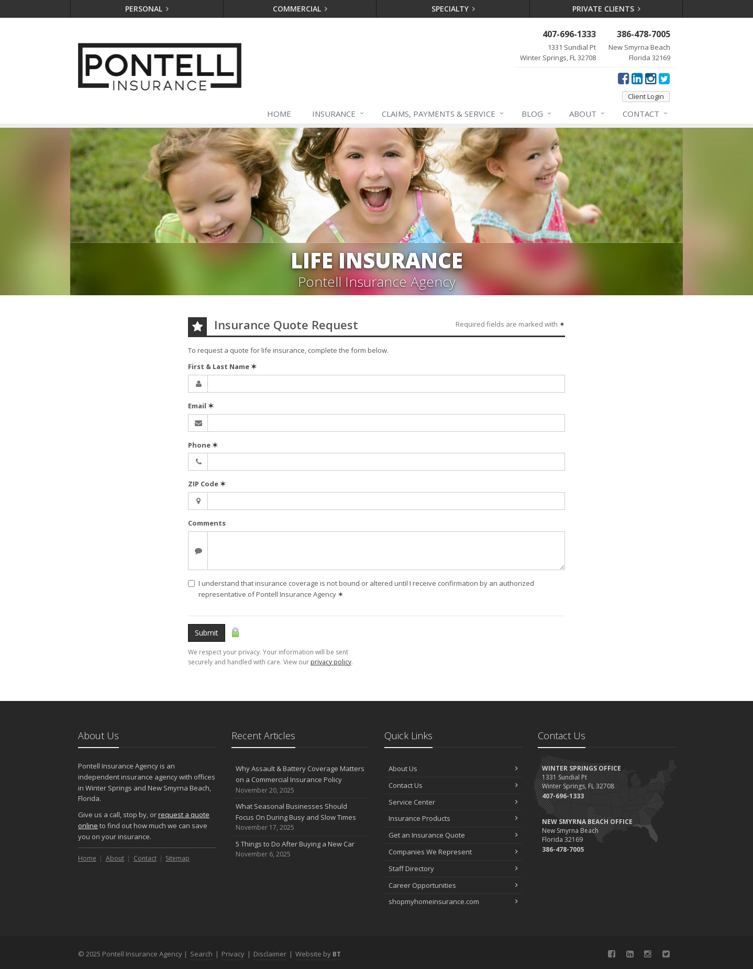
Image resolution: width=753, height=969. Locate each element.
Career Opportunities (453, 885)
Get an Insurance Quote (453, 835)
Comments (207, 523)
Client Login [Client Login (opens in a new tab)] (646, 96)
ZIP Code (207, 483)
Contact (646, 113)
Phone (203, 445)
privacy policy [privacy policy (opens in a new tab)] (331, 662)
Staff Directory (453, 868)
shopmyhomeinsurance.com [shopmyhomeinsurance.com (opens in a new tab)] (453, 901)
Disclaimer (269, 954)
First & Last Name (222, 366)
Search (201, 954)
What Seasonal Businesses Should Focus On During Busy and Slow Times (300, 817)
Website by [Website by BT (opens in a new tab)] (318, 954)
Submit (206, 633)
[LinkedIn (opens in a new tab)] (637, 78)
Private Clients (606, 9)
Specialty (453, 9)
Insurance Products (453, 818)
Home (279, 113)
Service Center (453, 802)
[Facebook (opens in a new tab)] (623, 78)
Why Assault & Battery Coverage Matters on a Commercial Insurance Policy (300, 779)
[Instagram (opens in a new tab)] (650, 78)
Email (201, 405)
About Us (453, 768)
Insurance (338, 113)
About (587, 113)
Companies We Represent (453, 851)
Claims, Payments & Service (443, 113)
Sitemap (177, 858)
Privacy (233, 954)
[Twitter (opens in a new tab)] (664, 78)
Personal (147, 9)
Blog (537, 113)
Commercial (300, 9)
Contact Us (453, 785)
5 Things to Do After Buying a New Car (300, 849)
